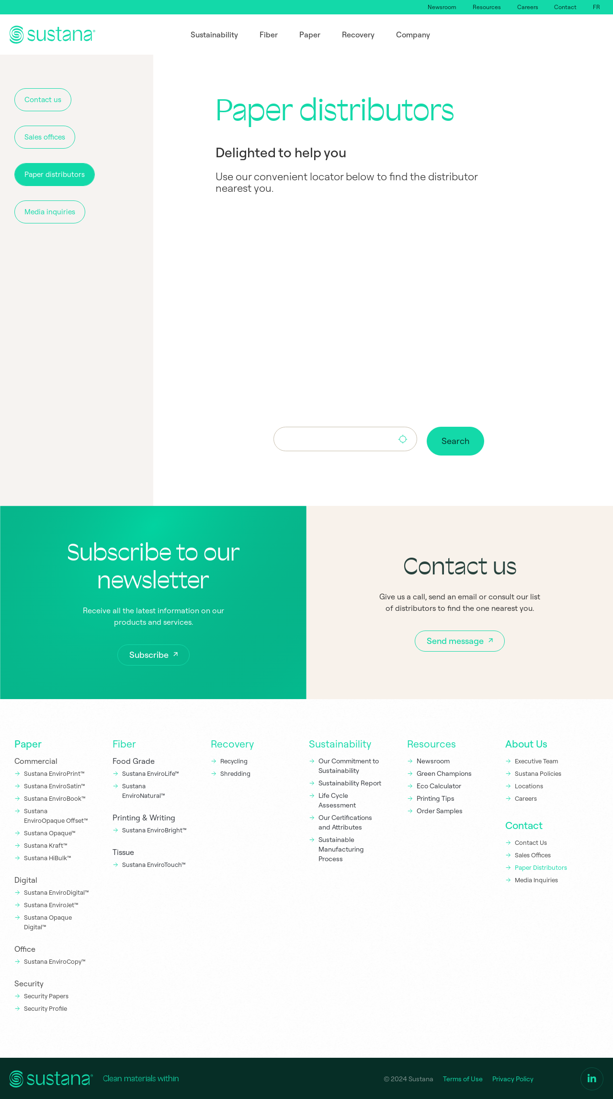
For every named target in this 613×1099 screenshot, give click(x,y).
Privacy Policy (513, 1078)
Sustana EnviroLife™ (150, 772)
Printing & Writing (144, 816)
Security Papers (46, 995)
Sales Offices (533, 854)
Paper (28, 743)
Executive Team (536, 760)
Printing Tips (435, 797)
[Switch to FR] (596, 7)
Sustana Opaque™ (50, 832)
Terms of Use (463, 1078)
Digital (25, 879)
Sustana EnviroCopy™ (55, 960)
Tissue (123, 851)
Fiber (124, 743)
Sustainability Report (349, 782)
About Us (526, 743)
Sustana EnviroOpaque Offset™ (56, 814)
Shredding (235, 772)
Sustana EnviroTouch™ (154, 863)
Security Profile (45, 1007)
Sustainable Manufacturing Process (341, 848)
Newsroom (437, 7)
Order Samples (440, 810)
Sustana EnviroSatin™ (54, 785)
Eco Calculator (439, 785)
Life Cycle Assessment (337, 799)
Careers (524, 7)
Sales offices (44, 136)
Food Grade (134, 760)
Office (24, 948)
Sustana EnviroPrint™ (55, 772)
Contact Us (531, 841)
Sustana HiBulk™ (47, 857)
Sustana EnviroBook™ (55, 797)
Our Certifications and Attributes (345, 821)
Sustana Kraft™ (46, 844)
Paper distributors (54, 174)
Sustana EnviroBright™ (154, 829)
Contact (564, 7)
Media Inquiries (536, 879)
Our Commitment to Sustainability (348, 765)
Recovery (232, 743)
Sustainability (340, 743)
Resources (483, 7)
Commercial (35, 760)
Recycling (234, 760)
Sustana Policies (538, 772)
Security (29, 982)
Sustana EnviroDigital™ (56, 891)
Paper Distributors (541, 866)
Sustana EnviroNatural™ (144, 789)
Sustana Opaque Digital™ (48, 921)
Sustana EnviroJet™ (51, 904)
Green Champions (444, 772)
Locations (529, 785)
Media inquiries (49, 211)
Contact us (42, 99)
